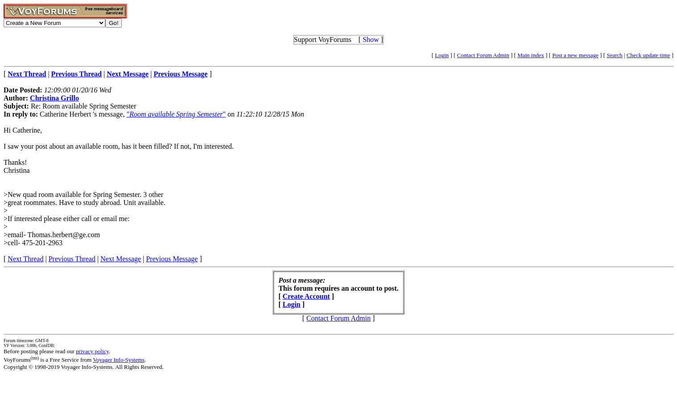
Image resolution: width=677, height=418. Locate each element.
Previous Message (172, 259)
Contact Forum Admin (483, 55)
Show (371, 39)
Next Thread (25, 259)
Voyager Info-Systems (119, 359)
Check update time (648, 55)
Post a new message (575, 55)
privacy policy (92, 351)
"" (175, 114)
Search (614, 55)
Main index (530, 55)
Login (442, 55)
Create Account (306, 296)
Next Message (120, 259)
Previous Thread (72, 259)
